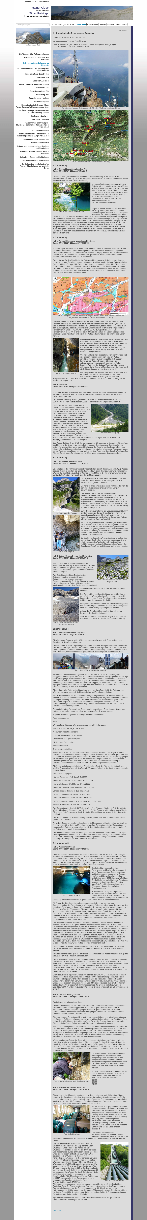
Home (54, 24)
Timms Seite (81, 24)
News (118, 24)
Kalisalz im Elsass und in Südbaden (34, 157)
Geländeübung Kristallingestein (37, 139)
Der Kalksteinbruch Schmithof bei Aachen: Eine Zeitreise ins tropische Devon (35, 166)
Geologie (61, 24)
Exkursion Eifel (43, 77)
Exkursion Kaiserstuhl (40, 143)
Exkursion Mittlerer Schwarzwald (36, 161)
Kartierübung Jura (41, 95)
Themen (102, 24)
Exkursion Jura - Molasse (39, 98)
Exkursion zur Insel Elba (40, 91)
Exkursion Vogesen (41, 102)
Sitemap (45, 1)
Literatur (110, 24)
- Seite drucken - (122, 31)
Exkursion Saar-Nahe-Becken (37, 74)
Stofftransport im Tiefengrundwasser (34, 54)
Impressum (29, 1)
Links (124, 24)
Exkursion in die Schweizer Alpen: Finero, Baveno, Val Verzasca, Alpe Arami (33, 106)
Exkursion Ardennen (41, 81)
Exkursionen (92, 24)
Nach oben (57, 1210)
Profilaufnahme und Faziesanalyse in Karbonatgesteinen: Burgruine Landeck (33, 135)
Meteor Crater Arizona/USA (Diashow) (34, 84)
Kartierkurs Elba (43, 88)
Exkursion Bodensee (41, 130)
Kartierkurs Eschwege (40, 116)
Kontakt (38, 1)
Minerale (70, 24)
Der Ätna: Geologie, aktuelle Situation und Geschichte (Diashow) (34, 112)
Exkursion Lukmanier (40, 119)
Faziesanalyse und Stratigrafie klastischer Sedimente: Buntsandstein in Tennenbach (32, 125)
